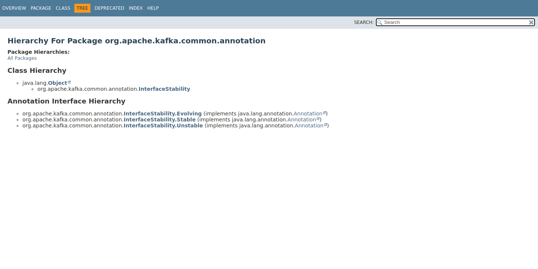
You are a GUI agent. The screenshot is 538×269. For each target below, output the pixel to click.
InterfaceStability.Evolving (163, 114)
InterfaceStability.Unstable (163, 126)
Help (153, 8)
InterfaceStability (164, 89)
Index (136, 8)
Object (57, 83)
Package (41, 8)
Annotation (308, 114)
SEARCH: (364, 22)
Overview (14, 8)
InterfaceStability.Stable (160, 120)
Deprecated (109, 8)
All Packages (22, 58)
